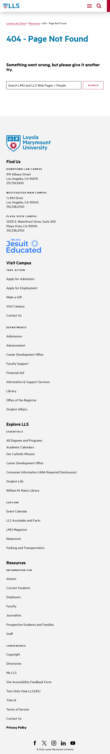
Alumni (11, 578)
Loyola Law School (16, 23)
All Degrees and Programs (24, 440)
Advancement (15, 345)
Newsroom (13, 538)
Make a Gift (14, 297)
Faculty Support (17, 363)
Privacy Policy (16, 727)
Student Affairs (16, 409)
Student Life (14, 481)
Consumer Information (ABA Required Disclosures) (41, 472)
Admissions (14, 336)
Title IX (11, 700)
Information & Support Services (28, 381)
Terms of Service (17, 709)
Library (11, 391)
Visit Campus (15, 306)
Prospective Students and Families (30, 624)
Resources (34, 23)
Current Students (18, 587)
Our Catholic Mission (20, 454)
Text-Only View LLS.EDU (23, 691)
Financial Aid (15, 372)
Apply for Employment (21, 288)
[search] (99, 6)
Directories (13, 663)
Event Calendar (16, 511)
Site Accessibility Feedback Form (28, 682)
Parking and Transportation (25, 547)
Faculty (11, 606)
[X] (44, 743)
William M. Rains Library (22, 490)
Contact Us (14, 315)
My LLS (11, 672)
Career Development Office (24, 354)
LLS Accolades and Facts (23, 520)
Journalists (13, 615)
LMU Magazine (16, 529)
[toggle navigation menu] (89, 6)
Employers (13, 597)
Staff (9, 633)
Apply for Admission (20, 278)
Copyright (13, 654)
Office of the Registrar (21, 400)
